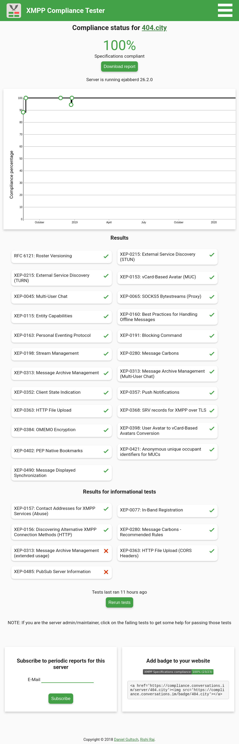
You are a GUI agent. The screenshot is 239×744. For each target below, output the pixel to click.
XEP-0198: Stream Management (61, 354)
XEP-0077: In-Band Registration (167, 511)
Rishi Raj (147, 739)
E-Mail (34, 679)
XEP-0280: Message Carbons (167, 354)
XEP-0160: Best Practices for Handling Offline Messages (167, 317)
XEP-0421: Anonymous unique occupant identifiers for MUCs (167, 451)
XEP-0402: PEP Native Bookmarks (61, 451)
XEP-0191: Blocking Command (167, 336)
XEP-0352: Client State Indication (61, 393)
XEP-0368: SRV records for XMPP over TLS (167, 411)
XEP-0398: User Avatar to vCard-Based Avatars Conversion (167, 430)
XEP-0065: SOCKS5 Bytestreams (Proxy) (167, 297)
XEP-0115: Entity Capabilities (61, 317)
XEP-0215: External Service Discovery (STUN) (167, 257)
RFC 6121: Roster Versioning (61, 256)
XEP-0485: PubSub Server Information (61, 572)
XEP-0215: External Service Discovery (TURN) (61, 278)
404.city (154, 28)
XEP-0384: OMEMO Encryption (61, 430)
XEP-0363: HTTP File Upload (61, 411)
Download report (120, 66)
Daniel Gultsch (126, 739)
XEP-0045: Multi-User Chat (61, 297)
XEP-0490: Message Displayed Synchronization (61, 472)
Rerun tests (119, 602)
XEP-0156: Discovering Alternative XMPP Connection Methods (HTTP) (61, 532)
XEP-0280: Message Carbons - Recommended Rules (167, 532)
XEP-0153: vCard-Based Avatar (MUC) (167, 278)
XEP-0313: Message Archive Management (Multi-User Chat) (167, 373)
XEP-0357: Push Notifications (167, 393)
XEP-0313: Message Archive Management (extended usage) (61, 553)
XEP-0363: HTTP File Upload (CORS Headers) (167, 553)
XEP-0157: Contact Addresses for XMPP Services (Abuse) (61, 511)
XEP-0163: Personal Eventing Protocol (61, 336)
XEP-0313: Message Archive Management (61, 373)
